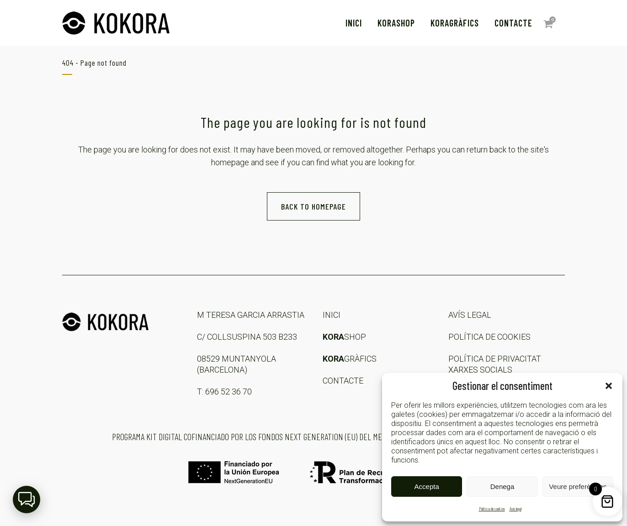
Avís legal (515, 508)
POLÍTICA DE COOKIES (489, 337)
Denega (502, 486)
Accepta (426, 486)
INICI (331, 315)
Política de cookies (492, 508)
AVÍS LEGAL (469, 315)
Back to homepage (313, 206)
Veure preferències (577, 486)
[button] (608, 385)
